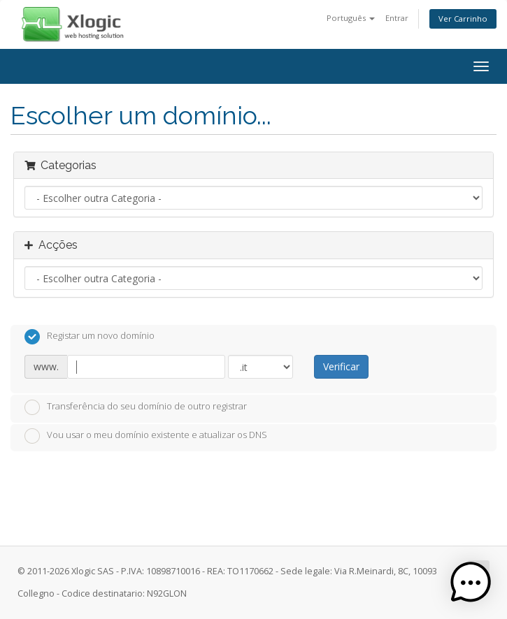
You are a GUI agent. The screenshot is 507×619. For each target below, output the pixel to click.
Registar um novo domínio (89, 336)
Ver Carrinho (462, 18)
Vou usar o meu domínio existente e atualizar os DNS (145, 436)
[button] (470, 582)
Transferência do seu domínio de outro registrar (135, 407)
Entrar (396, 18)
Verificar (341, 366)
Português (351, 18)
